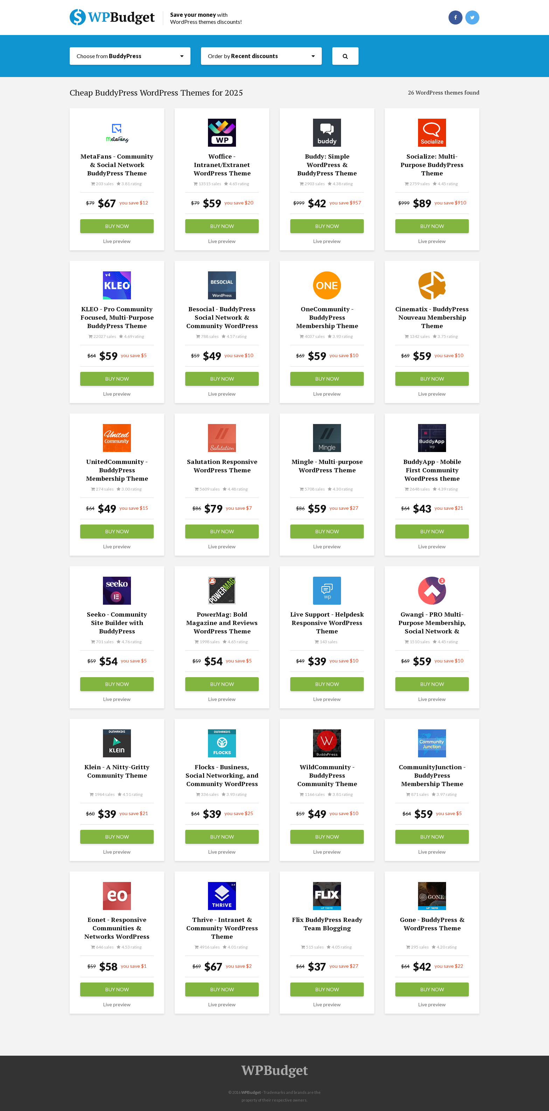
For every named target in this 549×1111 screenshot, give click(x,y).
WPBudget (251, 1092)
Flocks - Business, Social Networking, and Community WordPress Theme (222, 779)
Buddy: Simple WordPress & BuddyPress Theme (327, 164)
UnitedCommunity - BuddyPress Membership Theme (117, 469)
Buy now (117, 226)
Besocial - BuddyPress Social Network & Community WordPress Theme (222, 321)
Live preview (117, 241)
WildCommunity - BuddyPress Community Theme (327, 775)
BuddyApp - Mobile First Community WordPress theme (432, 469)
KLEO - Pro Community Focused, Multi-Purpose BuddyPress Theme (117, 317)
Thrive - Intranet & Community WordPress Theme (222, 927)
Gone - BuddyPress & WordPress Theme (432, 923)
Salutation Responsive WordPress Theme (222, 465)
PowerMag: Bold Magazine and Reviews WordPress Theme (222, 622)
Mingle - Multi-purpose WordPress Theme (327, 465)
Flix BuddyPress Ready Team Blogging (327, 923)
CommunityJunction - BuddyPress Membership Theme (432, 775)
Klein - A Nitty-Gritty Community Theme (117, 771)
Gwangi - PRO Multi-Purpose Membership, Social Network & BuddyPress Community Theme (432, 631)
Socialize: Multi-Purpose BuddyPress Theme (432, 164)
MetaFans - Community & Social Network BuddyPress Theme (117, 164)
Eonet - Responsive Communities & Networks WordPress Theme (117, 932)
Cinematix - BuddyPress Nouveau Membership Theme (432, 317)
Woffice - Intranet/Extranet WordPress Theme (222, 164)
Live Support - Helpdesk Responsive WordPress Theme (327, 622)
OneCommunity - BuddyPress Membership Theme (327, 317)
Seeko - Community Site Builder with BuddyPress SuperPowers (117, 627)
